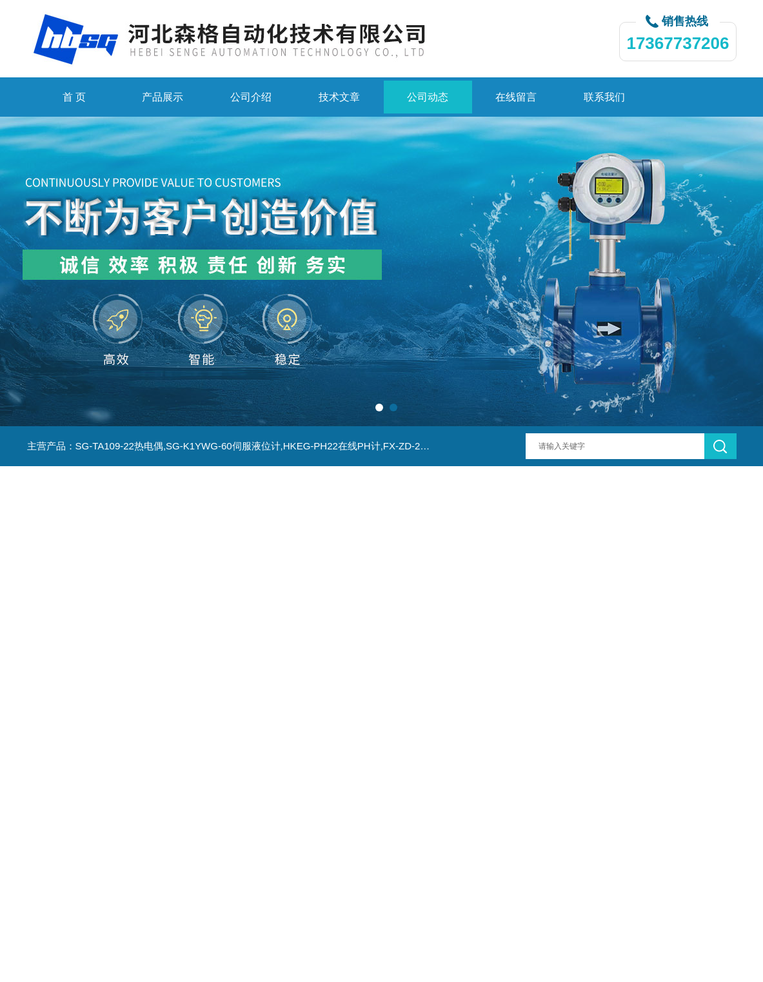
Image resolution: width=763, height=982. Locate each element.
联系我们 (604, 97)
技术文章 (339, 97)
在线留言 (516, 97)
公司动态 (427, 97)
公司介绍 (251, 97)
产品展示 (162, 97)
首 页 (74, 97)
